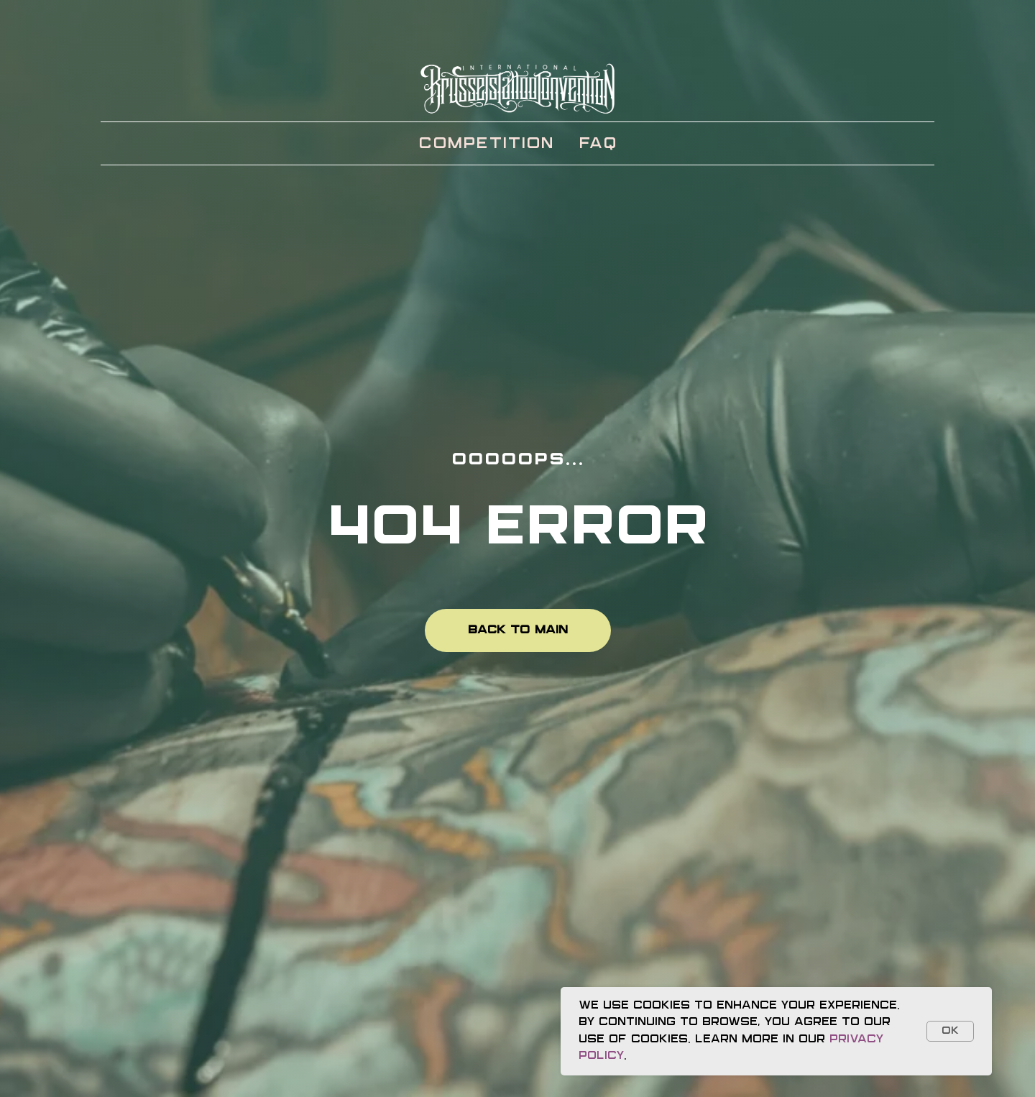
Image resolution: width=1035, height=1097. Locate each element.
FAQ (598, 144)
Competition (486, 144)
